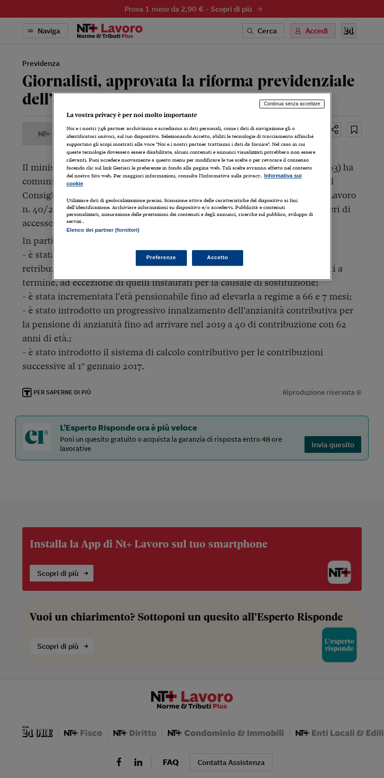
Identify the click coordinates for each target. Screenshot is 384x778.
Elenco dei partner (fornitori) (102, 230)
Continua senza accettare (292, 104)
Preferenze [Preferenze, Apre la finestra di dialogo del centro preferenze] (161, 257)
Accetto (217, 257)
